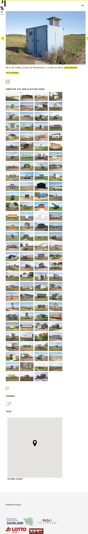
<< (3, 38)
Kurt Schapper (12, 73)
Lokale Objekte (70, 68)
